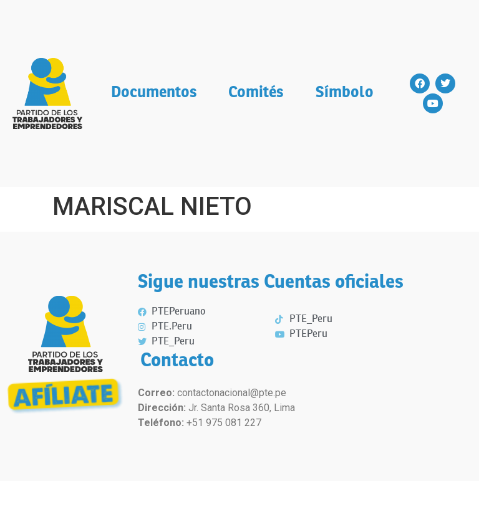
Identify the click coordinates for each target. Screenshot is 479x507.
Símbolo (345, 93)
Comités (256, 93)
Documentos (154, 93)
